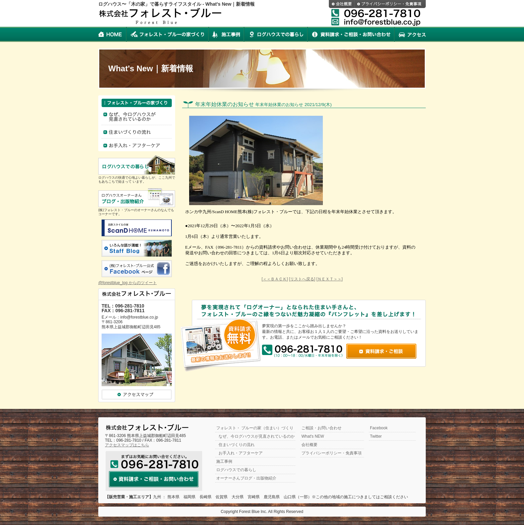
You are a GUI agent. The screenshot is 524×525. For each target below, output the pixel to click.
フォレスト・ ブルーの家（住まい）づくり (254, 428)
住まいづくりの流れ (136, 133)
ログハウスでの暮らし (275, 34)
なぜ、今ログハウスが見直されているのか (257, 436)
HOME (112, 34)
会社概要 (342, 4)
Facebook (379, 428)
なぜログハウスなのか (136, 117)
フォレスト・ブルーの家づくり (167, 34)
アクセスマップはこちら (127, 445)
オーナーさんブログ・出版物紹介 (246, 478)
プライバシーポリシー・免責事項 (390, 4)
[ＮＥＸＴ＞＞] (329, 279)
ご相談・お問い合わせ (321, 428)
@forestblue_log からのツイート (127, 282)
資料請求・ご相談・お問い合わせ (350, 34)
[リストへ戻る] (302, 279)
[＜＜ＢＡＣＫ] (275, 279)
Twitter (376, 436)
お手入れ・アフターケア (136, 146)
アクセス (410, 34)
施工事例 (226, 34)
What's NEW (312, 436)
